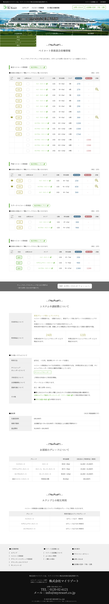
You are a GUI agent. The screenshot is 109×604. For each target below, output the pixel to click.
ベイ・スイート (41, 84)
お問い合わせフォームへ (77, 286)
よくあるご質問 (50, 556)
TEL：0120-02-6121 (54, 589)
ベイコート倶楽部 (38, 8)
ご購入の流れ (50, 559)
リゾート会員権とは (91, 2)
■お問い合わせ (77, 559)
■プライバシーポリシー (80, 554)
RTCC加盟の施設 (41, 399)
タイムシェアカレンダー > (43, 372)
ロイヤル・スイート (41, 123)
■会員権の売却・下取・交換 (82, 564)
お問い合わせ (78, 7)
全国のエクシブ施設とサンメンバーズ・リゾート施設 (52, 395)
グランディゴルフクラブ (19, 562)
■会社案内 (76, 549)
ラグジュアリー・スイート (44, 263)
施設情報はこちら (37, 67)
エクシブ (25, 8)
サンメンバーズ (16, 565)
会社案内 (103, 2)
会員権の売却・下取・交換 (95, 7)
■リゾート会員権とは (51, 549)
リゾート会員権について (53, 553)
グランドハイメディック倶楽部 (21, 559)
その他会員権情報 (53, 8)
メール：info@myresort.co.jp (54, 592)
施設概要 (91, 33)
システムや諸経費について (54, 33)
